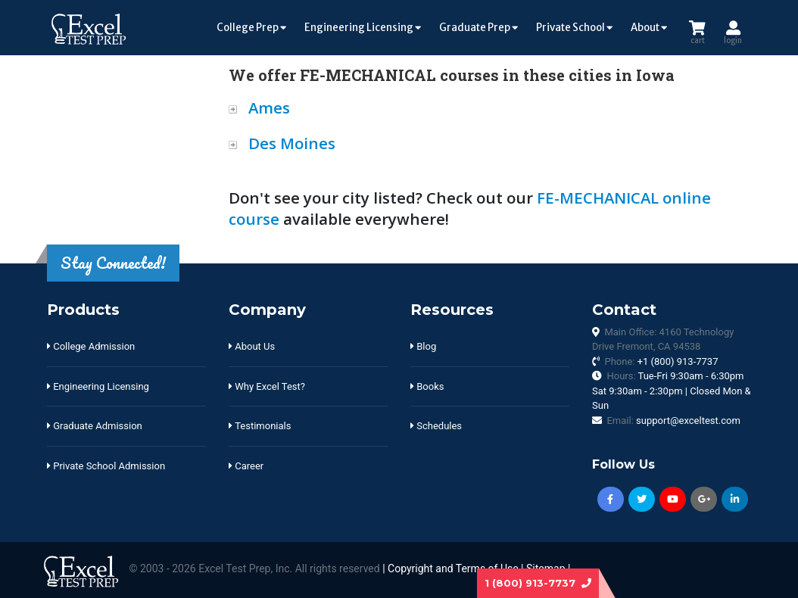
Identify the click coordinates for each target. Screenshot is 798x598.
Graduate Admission (94, 425)
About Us (252, 346)
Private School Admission (106, 466)
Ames (269, 107)
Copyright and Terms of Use (453, 569)
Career (246, 466)
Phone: (661, 361)
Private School (574, 27)
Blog (423, 346)
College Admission (91, 346)
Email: (673, 420)
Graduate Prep (478, 27)
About (649, 27)
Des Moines (291, 143)
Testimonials (260, 425)
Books (427, 386)
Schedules (436, 425)
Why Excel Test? (267, 386)
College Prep (251, 27)
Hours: (671, 390)
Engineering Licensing (362, 27)
